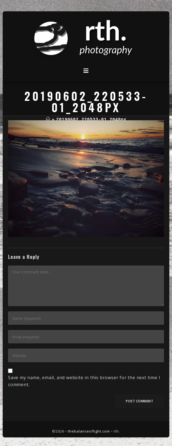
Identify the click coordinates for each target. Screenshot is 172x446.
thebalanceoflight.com (89, 431)
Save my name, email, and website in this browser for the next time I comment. (84, 381)
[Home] (48, 119)
